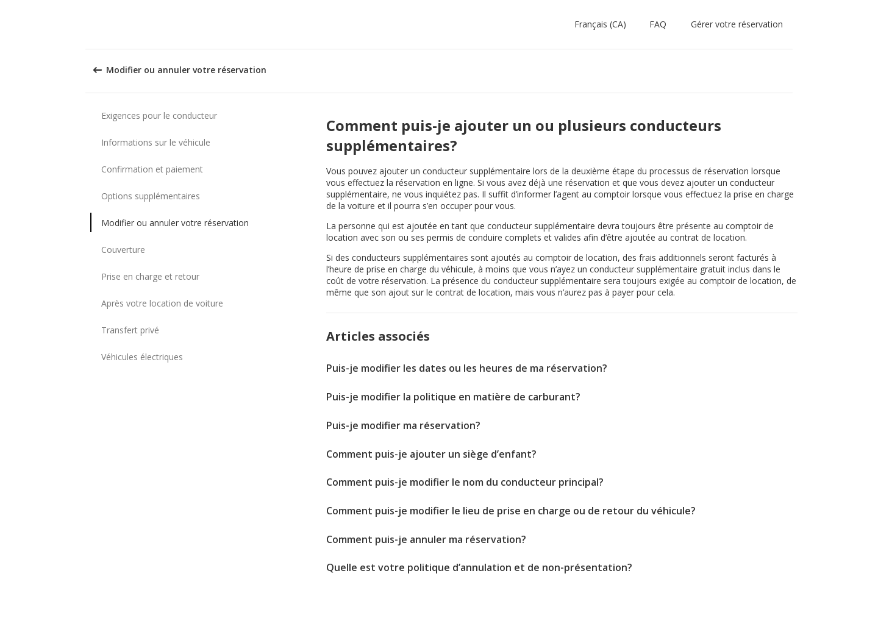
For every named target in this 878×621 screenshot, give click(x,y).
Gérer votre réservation (737, 24)
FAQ (657, 24)
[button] (603, 24)
